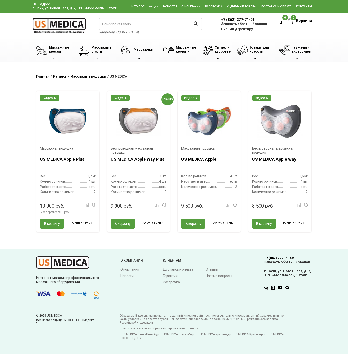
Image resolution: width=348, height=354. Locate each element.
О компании (191, 6)
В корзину (52, 224)
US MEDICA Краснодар (215, 334)
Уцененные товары (241, 6)
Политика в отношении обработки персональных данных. (159, 328)
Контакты (304, 6)
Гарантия (170, 276)
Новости (170, 6)
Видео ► (50, 98)
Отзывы (212, 269)
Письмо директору (237, 29)
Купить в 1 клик (81, 223)
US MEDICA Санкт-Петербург (141, 334)
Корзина (300, 20)
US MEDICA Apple (198, 159)
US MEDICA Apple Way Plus (137, 159)
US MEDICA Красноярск (250, 334)
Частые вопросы (219, 276)
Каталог (137, 6)
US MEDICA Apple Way (274, 159)
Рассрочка (213, 6)
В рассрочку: (54, 212)
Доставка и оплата (276, 6)
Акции (154, 6)
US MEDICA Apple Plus (62, 159)
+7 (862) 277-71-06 (238, 19)
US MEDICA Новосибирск (180, 334)
